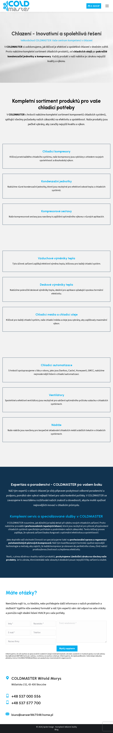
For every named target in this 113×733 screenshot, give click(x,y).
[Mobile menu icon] (107, 6)
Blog (56, 729)
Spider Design (48, 727)
